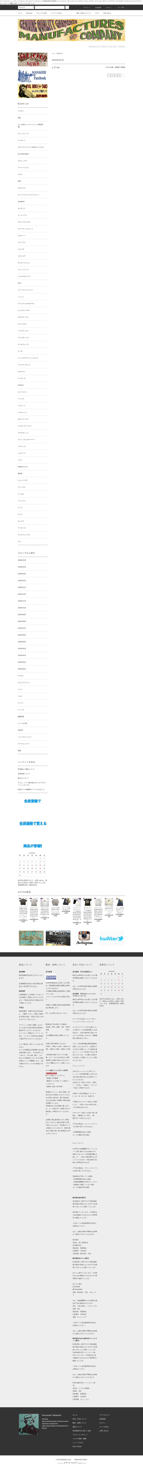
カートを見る (104, 1427)
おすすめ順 (109, 67)
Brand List (28, 13)
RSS (74, 1446)
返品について (77, 1427)
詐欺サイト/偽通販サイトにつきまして (31, 789)
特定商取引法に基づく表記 (82, 1431)
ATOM (79, 1446)
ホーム (20, 13)
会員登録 (97, 7)
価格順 (117, 67)
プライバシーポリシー (80, 1435)
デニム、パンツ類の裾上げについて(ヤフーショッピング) (32, 784)
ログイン (107, 7)
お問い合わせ (106, 13)
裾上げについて (23, 778)
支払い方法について (79, 1419)
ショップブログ (78, 1442)
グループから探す (40, 13)
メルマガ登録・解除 (79, 1439)
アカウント (86, 7)
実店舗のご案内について (26, 769)
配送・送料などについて (84, 13)
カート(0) (119, 7)
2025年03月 (59, 53)
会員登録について (24, 774)
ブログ (95, 13)
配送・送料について (79, 1423)
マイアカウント (104, 1415)
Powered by (71, 1463)
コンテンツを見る (55, 13)
